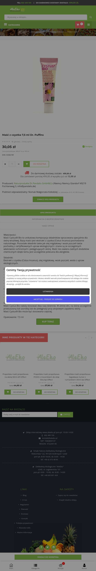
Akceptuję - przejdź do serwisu (48, 299)
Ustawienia (48, 291)
